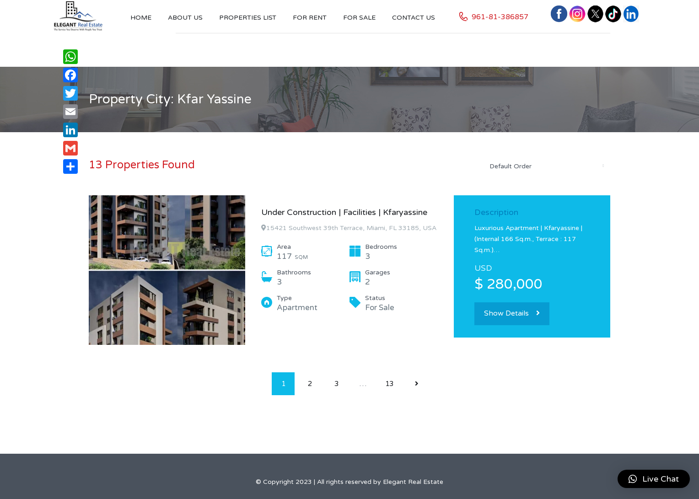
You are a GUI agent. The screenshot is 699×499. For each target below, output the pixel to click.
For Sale (359, 17)
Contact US (413, 17)
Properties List (247, 17)
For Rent (310, 17)
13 (389, 384)
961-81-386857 (500, 16)
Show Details (512, 313)
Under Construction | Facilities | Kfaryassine (344, 212)
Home (140, 17)
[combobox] (546, 166)
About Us (185, 17)
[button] (654, 479)
